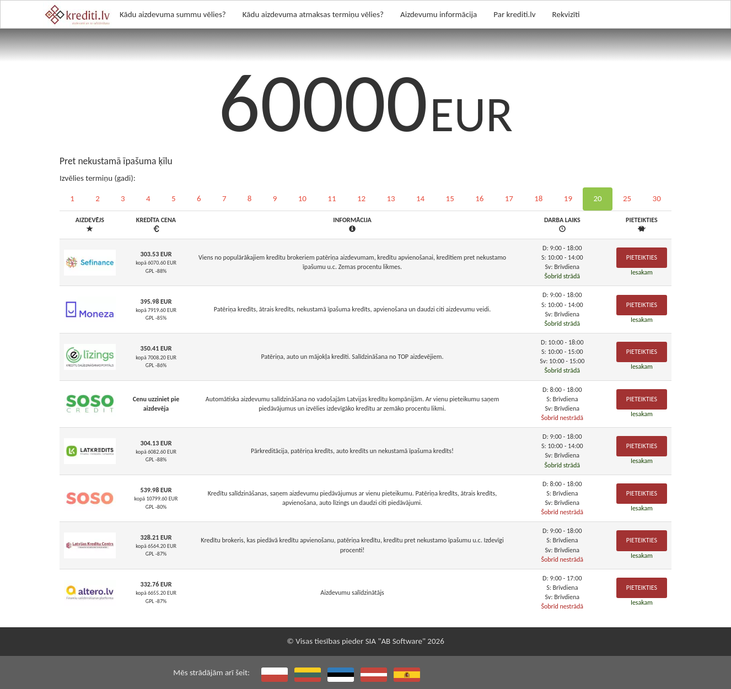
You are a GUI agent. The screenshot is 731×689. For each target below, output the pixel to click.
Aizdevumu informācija (438, 14)
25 (627, 198)
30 (657, 198)
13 (390, 198)
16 (479, 198)
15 (450, 198)
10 (302, 198)
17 (509, 198)
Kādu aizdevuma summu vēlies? (173, 14)
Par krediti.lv (514, 14)
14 (420, 198)
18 (538, 198)
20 (597, 198)
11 (331, 198)
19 (568, 198)
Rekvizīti (566, 14)
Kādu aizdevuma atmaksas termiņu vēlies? (313, 14)
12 (361, 198)
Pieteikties (641, 257)
